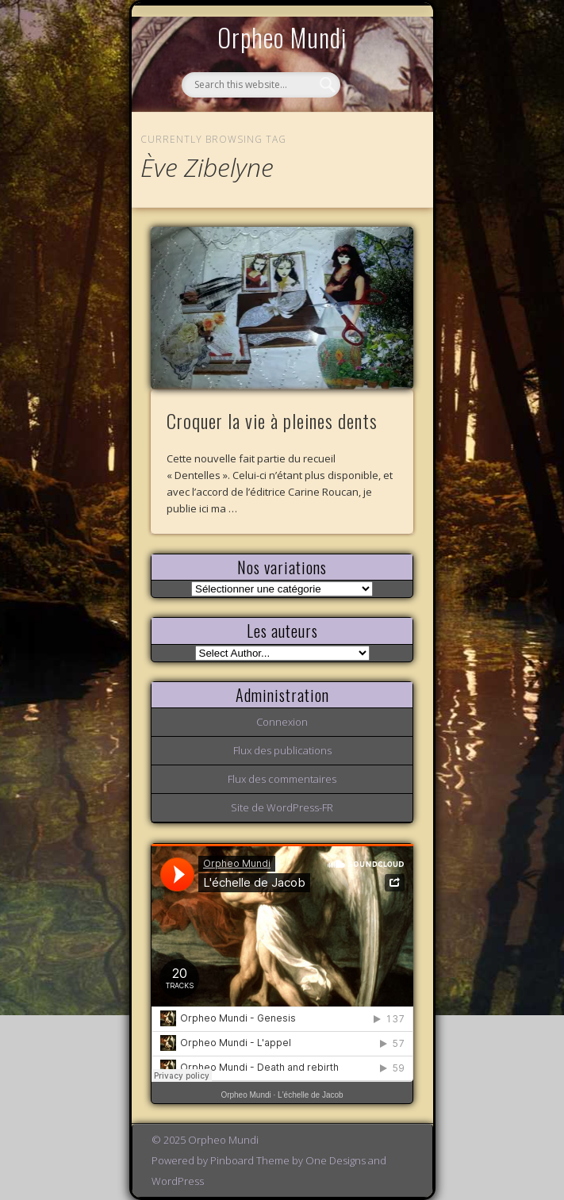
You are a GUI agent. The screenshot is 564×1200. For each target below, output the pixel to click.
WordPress (178, 1181)
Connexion (282, 722)
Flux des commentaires (282, 779)
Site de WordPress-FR (282, 807)
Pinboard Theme (250, 1160)
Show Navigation (374, 146)
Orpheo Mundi (282, 37)
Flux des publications (282, 750)
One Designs (335, 1160)
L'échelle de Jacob (310, 1095)
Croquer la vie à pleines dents (272, 420)
